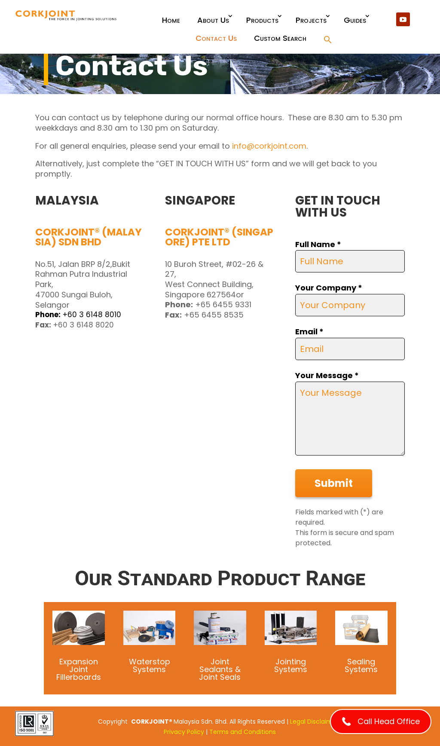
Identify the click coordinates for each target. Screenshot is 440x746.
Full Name (318, 244)
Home (171, 20)
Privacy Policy (184, 732)
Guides (355, 20)
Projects (311, 20)
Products (262, 20)
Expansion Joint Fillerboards (78, 669)
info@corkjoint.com (269, 146)
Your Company (328, 287)
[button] (327, 40)
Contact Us (216, 38)
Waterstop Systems (149, 665)
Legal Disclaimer (314, 721)
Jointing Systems (290, 665)
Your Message (327, 375)
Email (309, 331)
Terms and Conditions (242, 732)
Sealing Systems (361, 665)
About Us (213, 20)
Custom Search (280, 38)
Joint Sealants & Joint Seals (220, 669)
